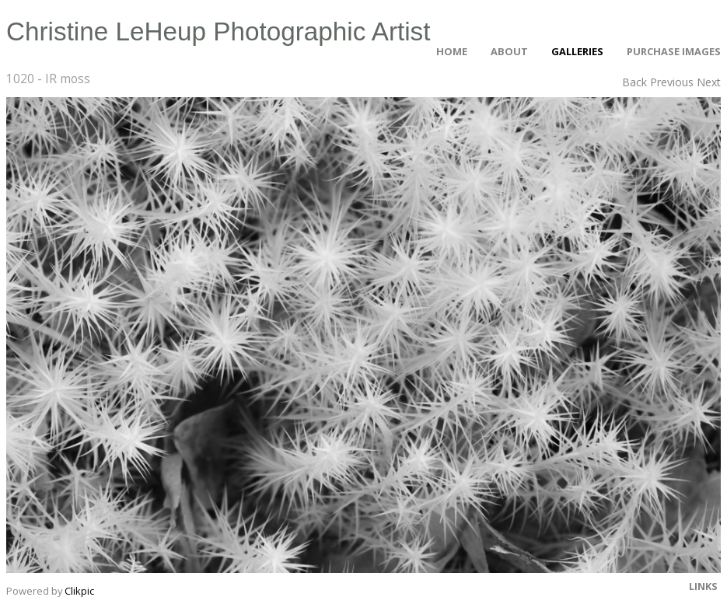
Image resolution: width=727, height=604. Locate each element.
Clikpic (79, 591)
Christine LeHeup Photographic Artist (218, 31)
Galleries (577, 51)
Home (451, 51)
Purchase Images (674, 51)
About (509, 51)
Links (703, 586)
